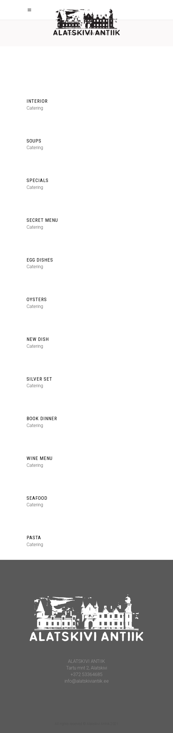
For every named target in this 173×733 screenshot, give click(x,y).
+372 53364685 (86, 674)
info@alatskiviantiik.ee (87, 681)
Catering (35, 108)
